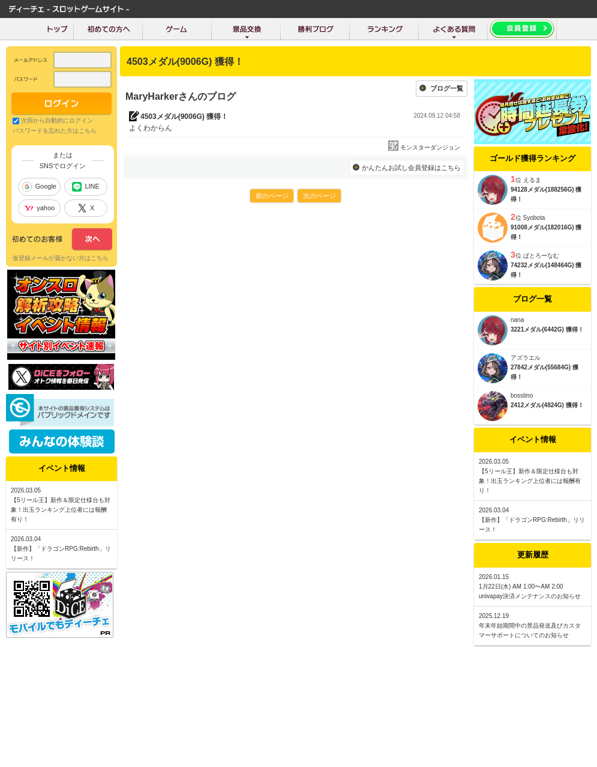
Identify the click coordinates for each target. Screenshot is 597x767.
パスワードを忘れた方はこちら (55, 130)
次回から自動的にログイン (57, 120)
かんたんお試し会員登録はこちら (411, 167)
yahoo (39, 207)
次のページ (319, 195)
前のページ (272, 195)
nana (517, 320)
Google (39, 187)
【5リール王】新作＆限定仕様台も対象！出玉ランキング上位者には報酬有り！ (530, 481)
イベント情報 (532, 439)
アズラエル (526, 357)
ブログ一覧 (446, 88)
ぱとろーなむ (541, 255)
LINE (85, 187)
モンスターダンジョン (430, 147)
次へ (62, 239)
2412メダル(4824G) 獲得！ (547, 405)
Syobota (534, 217)
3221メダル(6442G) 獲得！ (547, 329)
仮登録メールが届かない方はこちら (61, 258)
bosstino (522, 395)
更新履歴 (532, 554)
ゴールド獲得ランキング (532, 158)
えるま (532, 180)
